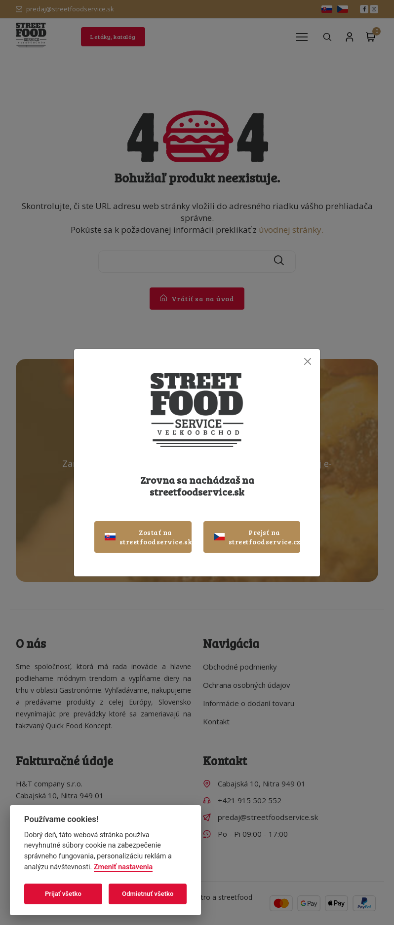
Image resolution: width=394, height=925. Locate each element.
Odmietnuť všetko (147, 893)
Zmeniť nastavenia (123, 867)
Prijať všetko (63, 893)
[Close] (307, 361)
